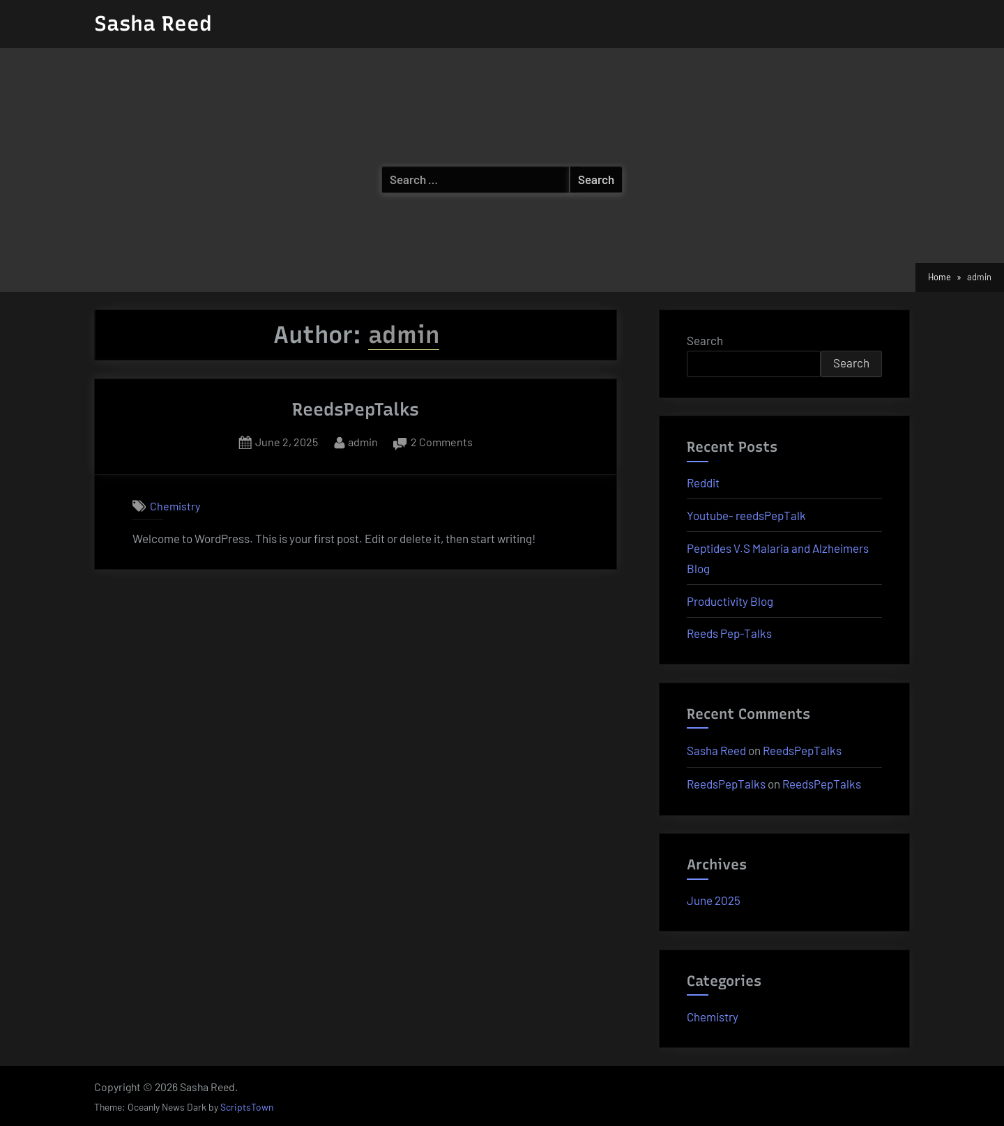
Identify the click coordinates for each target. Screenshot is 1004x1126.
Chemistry (175, 505)
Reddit (703, 482)
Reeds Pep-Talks (729, 633)
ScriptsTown (246, 1107)
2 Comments (442, 442)
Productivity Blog (730, 601)
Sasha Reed (153, 23)
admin (363, 440)
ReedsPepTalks (355, 409)
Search (705, 340)
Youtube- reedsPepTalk (746, 515)
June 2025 (713, 900)
